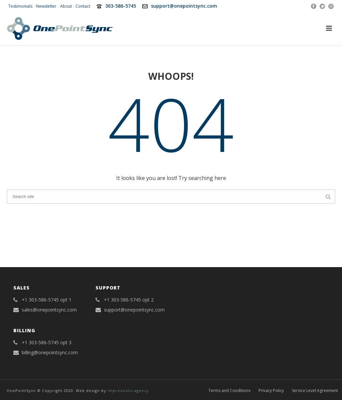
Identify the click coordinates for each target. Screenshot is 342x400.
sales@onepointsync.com (49, 310)
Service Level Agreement (315, 390)
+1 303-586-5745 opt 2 (129, 300)
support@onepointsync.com (184, 6)
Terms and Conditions (229, 390)
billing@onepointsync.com (50, 353)
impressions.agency (128, 390)
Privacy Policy (271, 390)
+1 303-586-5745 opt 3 (46, 343)
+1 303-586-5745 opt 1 (46, 300)
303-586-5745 (120, 6)
